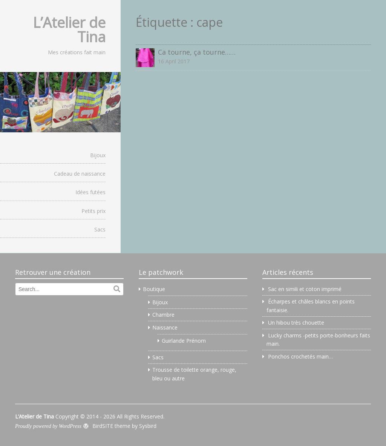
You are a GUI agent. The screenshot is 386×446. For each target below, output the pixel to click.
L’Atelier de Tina (69, 29)
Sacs (100, 229)
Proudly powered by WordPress (48, 426)
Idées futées (90, 192)
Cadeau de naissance (80, 173)
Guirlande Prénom (184, 340)
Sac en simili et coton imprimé (305, 289)
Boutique (154, 289)
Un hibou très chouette (296, 322)
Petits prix (93, 211)
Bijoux (98, 155)
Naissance (165, 327)
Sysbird (147, 425)
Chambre (163, 314)
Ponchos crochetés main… (300, 356)
